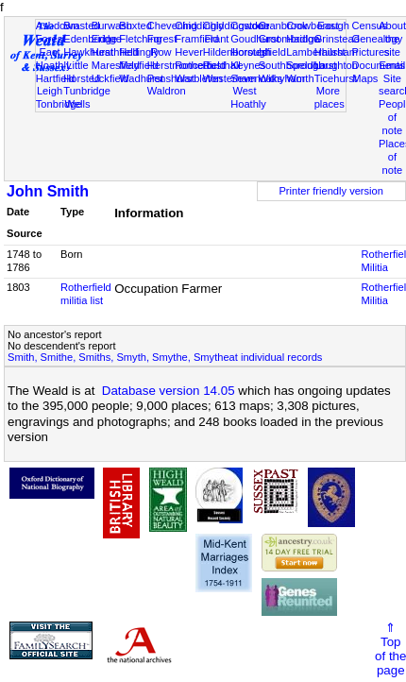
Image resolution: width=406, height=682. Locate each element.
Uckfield (110, 78)
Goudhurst (254, 38)
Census (370, 25)
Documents (378, 65)
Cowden (249, 25)
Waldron (166, 90)
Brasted (81, 25)
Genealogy (377, 38)
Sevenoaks (256, 78)
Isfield (272, 52)
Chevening (172, 25)
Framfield (196, 38)
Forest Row (162, 45)
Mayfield (138, 65)
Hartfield (55, 78)
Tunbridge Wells (86, 97)
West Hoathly (248, 97)
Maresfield (116, 65)
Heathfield (115, 52)
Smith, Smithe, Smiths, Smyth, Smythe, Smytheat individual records (165, 357)
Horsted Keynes (248, 58)
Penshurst (171, 78)
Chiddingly (199, 25)
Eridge (107, 38)
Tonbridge (59, 104)
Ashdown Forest (57, 32)
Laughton (336, 65)
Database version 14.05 (168, 391)
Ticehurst (335, 78)
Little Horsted (81, 72)
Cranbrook (283, 25)
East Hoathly (54, 58)
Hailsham (336, 52)
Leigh (49, 90)
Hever (189, 52)
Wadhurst (141, 78)
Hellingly (139, 52)
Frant (216, 38)
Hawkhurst (87, 52)
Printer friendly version (331, 190)
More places (329, 97)
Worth (299, 78)
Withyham (282, 78)
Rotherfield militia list (85, 293)
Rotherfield (200, 65)
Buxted (135, 25)
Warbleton (198, 78)
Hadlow (303, 38)
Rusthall (222, 65)
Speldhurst (311, 65)
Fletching (140, 38)
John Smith (48, 191)
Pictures (371, 52)
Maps (365, 78)
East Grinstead (337, 32)
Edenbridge (90, 38)
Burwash (112, 25)
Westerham (230, 78)
